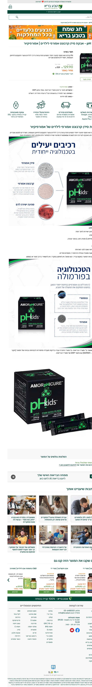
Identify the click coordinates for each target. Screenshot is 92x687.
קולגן (43, 617)
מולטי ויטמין (25, 627)
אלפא (43, 611)
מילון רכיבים (86, 655)
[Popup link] (79, 62)
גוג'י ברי (42, 614)
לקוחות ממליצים (84, 658)
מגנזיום (26, 617)
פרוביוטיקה (9, 620)
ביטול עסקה (86, 661)
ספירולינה (41, 633)
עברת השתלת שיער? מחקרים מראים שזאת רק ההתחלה (46, 518)
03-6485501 (61, 610)
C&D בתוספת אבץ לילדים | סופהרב (15, 568)
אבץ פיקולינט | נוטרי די (52, 568)
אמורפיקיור (56, 87)
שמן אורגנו (25, 614)
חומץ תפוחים (24, 611)
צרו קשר (87, 620)
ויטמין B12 (41, 627)
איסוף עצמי (86, 627)
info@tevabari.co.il (59, 613)
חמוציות (26, 630)
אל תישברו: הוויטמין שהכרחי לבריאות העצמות (47, 548)
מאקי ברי (42, 636)
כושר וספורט (8, 639)
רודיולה (10, 636)
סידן (11, 630)
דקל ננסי (9, 614)
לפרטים (70, 592)
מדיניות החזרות (85, 617)
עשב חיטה (9, 623)
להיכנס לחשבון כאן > (60, 465)
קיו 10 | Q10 (40, 623)
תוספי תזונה (24, 639)
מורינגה (26, 623)
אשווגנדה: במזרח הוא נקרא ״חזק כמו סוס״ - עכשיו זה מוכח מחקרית (15, 519)
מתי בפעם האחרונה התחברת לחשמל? (78, 548)
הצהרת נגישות (85, 639)
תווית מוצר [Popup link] (79, 79)
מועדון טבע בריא (84, 642)
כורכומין (42, 620)
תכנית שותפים (85, 645)
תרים (27, 633)
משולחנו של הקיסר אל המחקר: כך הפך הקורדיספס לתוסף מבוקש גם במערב (14, 549)
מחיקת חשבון (86, 623)
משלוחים (87, 611)
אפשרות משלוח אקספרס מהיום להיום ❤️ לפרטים (46, 2)
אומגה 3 (26, 620)
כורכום (10, 617)
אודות (88, 614)
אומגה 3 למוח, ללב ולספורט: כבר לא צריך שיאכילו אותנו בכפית (79, 519)
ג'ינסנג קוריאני (23, 636)
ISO (11, 611)
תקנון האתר (86, 630)
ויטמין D (42, 630)
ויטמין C (10, 627)
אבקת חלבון (8, 633)
